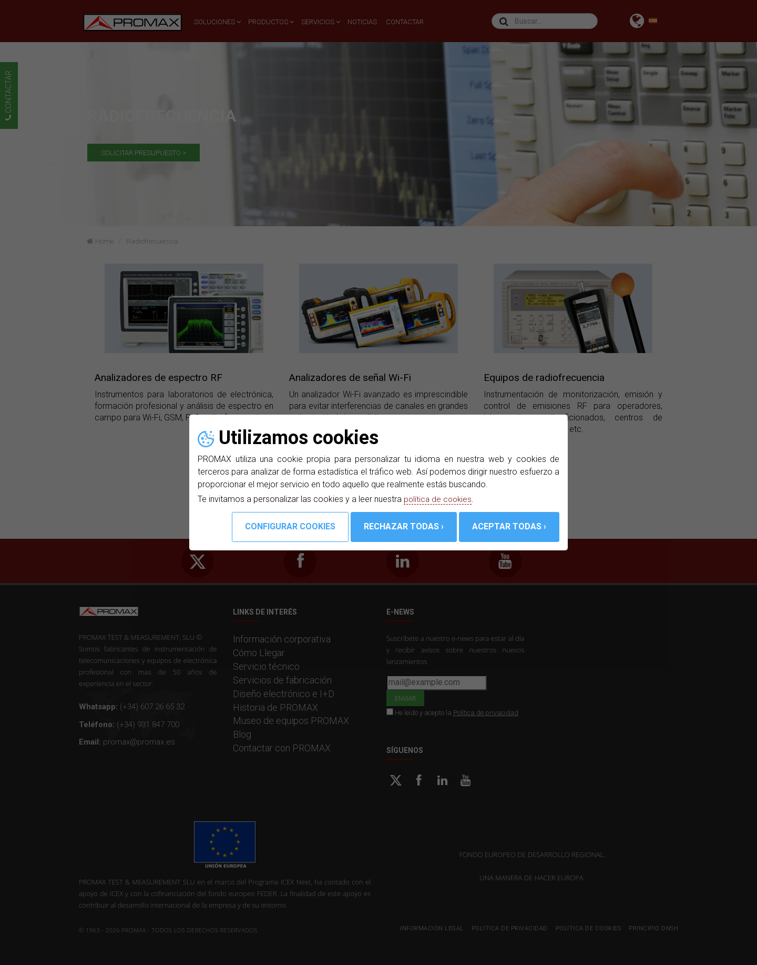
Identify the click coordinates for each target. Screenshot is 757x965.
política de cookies (439, 499)
